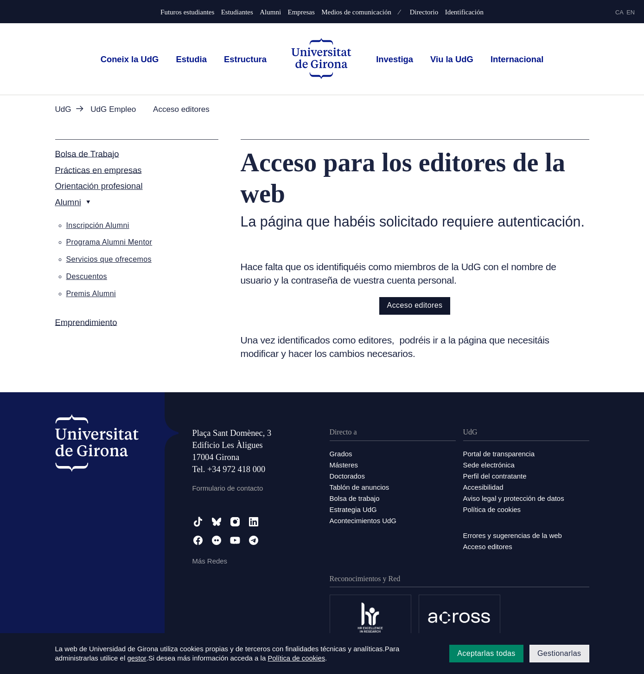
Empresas (300, 12)
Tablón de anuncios (359, 487)
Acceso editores (415, 305)
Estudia (191, 59)
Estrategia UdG (353, 509)
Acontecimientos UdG (363, 521)
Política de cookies (492, 509)
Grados (341, 454)
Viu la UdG (451, 59)
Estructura (245, 59)
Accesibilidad (483, 487)
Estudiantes (237, 12)
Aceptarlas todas (486, 653)
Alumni (270, 12)
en (630, 12)
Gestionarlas (559, 653)
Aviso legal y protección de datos (514, 498)
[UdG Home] (321, 59)
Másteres (344, 465)
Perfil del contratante (495, 476)
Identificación (464, 12)
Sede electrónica (489, 465)
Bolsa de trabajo (355, 498)
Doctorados (347, 476)
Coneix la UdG (130, 59)
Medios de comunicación (356, 12)
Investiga (394, 59)
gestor (136, 658)
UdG (63, 109)
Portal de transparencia (499, 454)
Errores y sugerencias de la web (512, 535)
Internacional (517, 59)
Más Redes (210, 561)
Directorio (424, 12)
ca (619, 12)
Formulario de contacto (227, 488)
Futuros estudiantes (187, 12)
